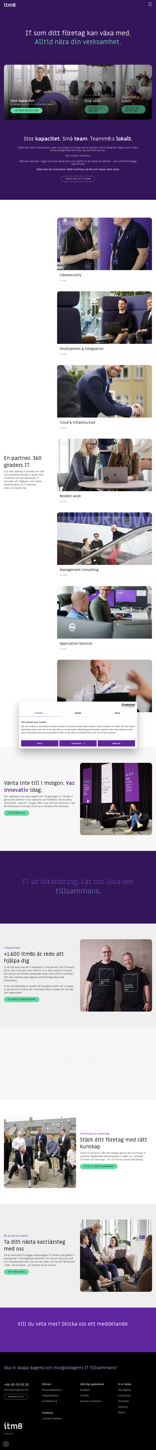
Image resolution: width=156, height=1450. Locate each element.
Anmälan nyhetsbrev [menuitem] (90, 1401)
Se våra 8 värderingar (21, 999)
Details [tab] (78, 713)
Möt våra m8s (16, 1272)
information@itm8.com (16, 1389)
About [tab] (117, 713)
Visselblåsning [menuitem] (49, 1401)
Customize (78, 743)
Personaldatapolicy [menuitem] (52, 1389)
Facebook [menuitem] (85, 1389)
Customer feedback (52, 1418)
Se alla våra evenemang (99, 1166)
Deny (39, 743)
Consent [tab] (39, 713)
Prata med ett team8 (78, 178)
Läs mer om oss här (26, 110)
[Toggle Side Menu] (150, 4)
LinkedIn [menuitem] (84, 1395)
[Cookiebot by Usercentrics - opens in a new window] (123, 705)
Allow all (116, 743)
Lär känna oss (16, 813)
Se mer (63, 280)
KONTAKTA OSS (16, 1396)
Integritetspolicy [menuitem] (50, 1395)
